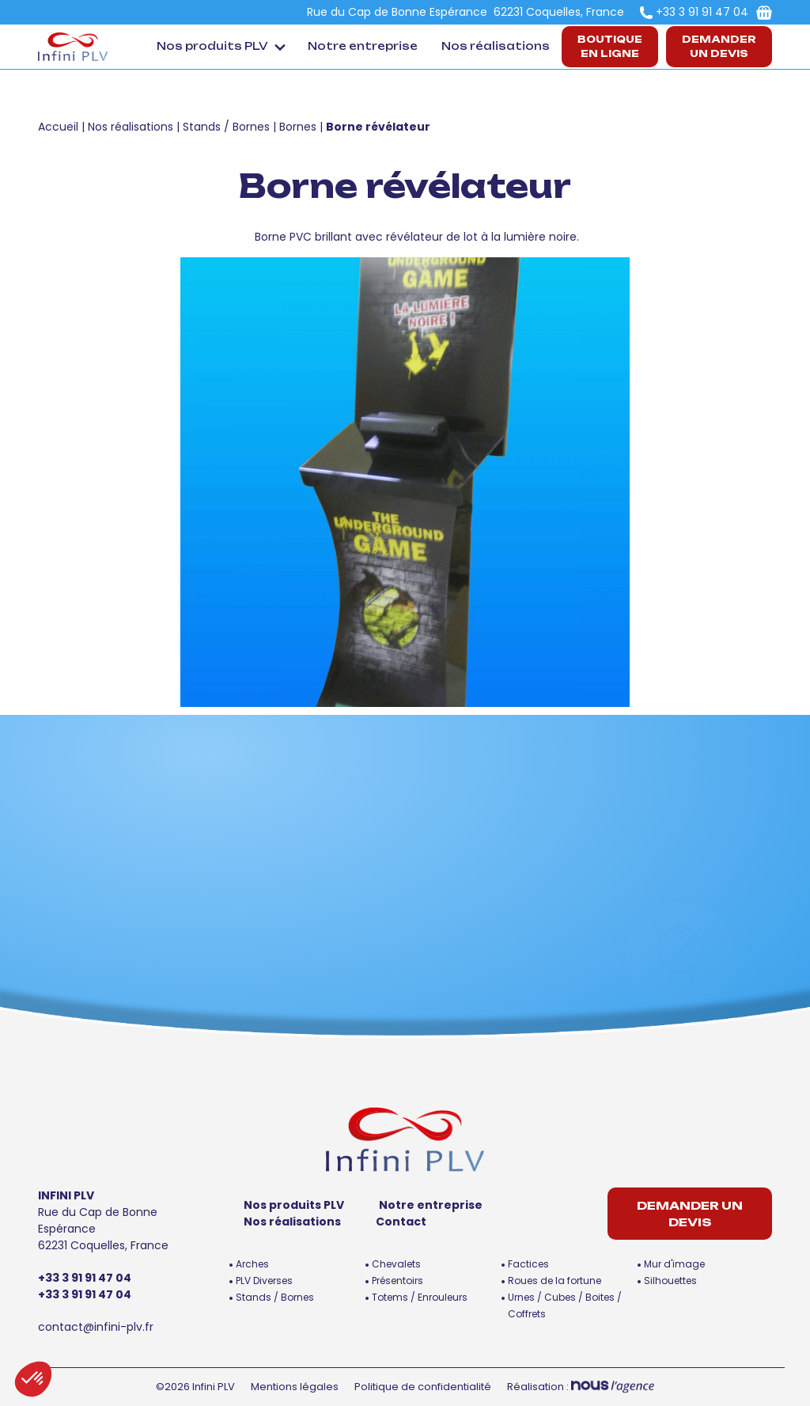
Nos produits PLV (212, 46)
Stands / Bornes (226, 127)
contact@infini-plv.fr (95, 1327)
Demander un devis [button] (719, 46)
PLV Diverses (264, 1280)
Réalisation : (580, 1386)
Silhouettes (670, 1280)
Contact (401, 1221)
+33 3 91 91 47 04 (702, 12)
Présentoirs (397, 1280)
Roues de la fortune (554, 1280)
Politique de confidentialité (422, 1386)
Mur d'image (674, 1264)
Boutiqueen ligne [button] (609, 46)
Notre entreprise (363, 46)
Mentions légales (295, 1386)
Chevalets (396, 1264)
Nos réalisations (495, 46)
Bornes (297, 127)
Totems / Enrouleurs (419, 1297)
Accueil (58, 127)
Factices (528, 1264)
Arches (252, 1264)
